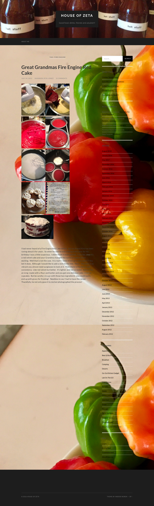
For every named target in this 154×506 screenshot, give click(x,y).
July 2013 (105, 289)
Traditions (116, 134)
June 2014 (106, 245)
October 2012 (107, 321)
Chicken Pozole (107, 90)
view (88, 254)
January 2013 (107, 307)
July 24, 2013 (26, 78)
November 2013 (108, 276)
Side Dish (105, 400)
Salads (104, 391)
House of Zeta (77, 16)
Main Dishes (106, 382)
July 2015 (105, 205)
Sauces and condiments (110, 395)
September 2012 (108, 325)
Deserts (105, 369)
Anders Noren (121, 496)
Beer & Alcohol (107, 355)
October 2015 (107, 200)
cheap (86, 273)
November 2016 (108, 164)
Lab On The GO (107, 378)
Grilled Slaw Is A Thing (110, 86)
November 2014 (108, 227)
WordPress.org (107, 457)
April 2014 (106, 254)
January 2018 (107, 156)
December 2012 (108, 312)
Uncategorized (107, 422)
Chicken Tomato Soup (110, 77)
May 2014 (106, 249)
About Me (25, 41)
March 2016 (106, 182)
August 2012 (107, 330)
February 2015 (107, 218)
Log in (104, 444)
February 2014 (107, 263)
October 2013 (107, 280)
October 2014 (107, 231)
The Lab (105, 409)
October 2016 (107, 169)
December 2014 (108, 222)
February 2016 (107, 187)
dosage (47, 276)
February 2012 (107, 334)
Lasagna (123, 125)
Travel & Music (107, 418)
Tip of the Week (108, 413)
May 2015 (106, 209)
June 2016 (106, 178)
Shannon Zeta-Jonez (44, 78)
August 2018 (107, 151)
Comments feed (108, 452)
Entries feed (106, 448)
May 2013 (106, 298)
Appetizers (106, 351)
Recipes (105, 387)
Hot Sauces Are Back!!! (110, 95)
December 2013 (108, 271)
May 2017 (106, 160)
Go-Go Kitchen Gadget (110, 373)
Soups (104, 404)
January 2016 (107, 191)
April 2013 (106, 303)
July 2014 (105, 240)
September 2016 (108, 173)
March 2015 (106, 213)
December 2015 (108, 196)
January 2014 (107, 267)
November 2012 (108, 316)
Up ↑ (131, 496)
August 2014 (107, 236)
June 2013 (106, 294)
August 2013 (107, 285)
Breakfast (105, 360)
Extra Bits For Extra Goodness (113, 82)
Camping (105, 364)
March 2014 (106, 258)
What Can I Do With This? (111, 427)
